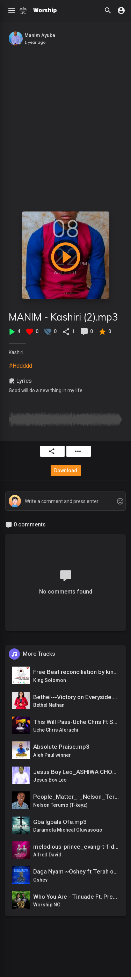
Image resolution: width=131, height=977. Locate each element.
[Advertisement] (65, 125)
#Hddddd (20, 365)
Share (51, 451)
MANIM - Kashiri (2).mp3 (63, 317)
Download (65, 470)
